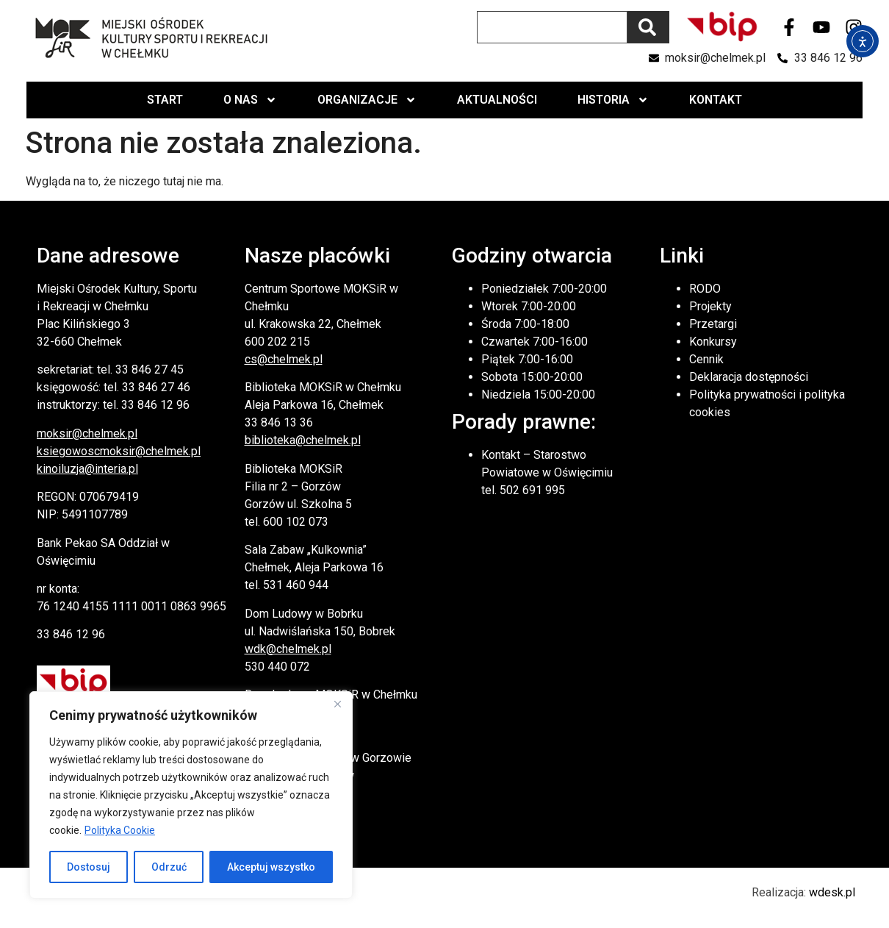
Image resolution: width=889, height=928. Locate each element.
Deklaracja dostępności (748, 377)
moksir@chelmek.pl (87, 433)
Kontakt (715, 100)
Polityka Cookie (119, 830)
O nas (250, 100)
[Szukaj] (648, 27)
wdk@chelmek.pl (288, 649)
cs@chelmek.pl (284, 359)
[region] (191, 795)
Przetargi (713, 324)
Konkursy (713, 342)
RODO (705, 289)
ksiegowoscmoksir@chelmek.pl (119, 451)
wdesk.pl (832, 892)
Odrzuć (169, 867)
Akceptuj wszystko (271, 867)
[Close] (337, 704)
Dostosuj (88, 867)
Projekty (710, 306)
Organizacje (367, 100)
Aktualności (497, 100)
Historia (613, 100)
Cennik (706, 359)
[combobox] (552, 27)
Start (165, 100)
